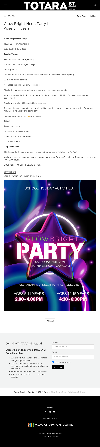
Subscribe (58, 367)
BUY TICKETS (10, 172)
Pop (79, 16)
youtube (54, 412)
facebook (45, 412)
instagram (50, 412)
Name (54, 342)
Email (54, 352)
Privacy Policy (46, 436)
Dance (85, 16)
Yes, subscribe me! (61, 362)
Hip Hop (92, 16)
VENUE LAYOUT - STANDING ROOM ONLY (22, 176)
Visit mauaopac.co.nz (50, 418)
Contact (55, 436)
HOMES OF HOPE (12, 160)
